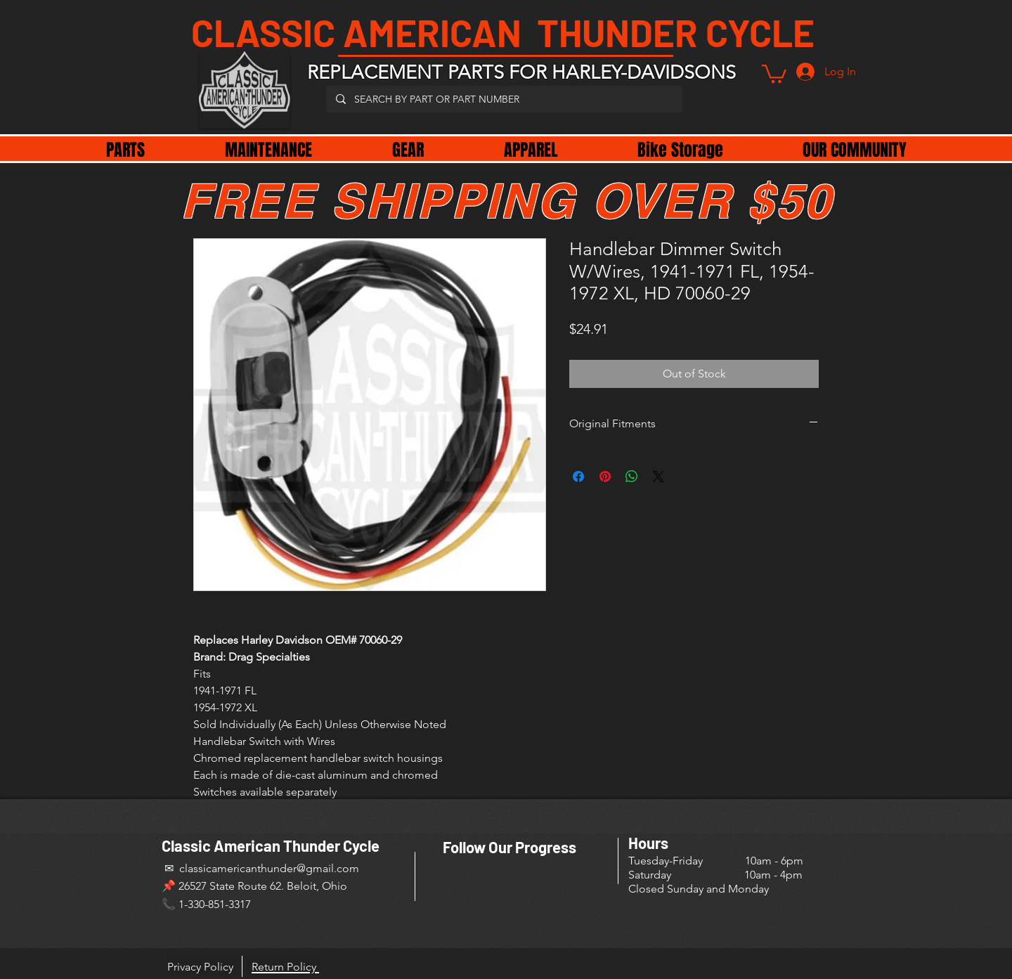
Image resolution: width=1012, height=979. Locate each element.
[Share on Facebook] (578, 476)
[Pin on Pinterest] (605, 476)
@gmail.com (328, 868)
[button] (774, 73)
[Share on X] (658, 476)
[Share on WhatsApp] (631, 476)
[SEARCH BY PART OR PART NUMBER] (503, 99)
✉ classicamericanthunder (229, 868)
